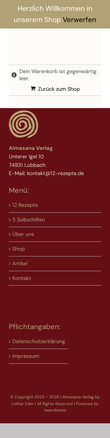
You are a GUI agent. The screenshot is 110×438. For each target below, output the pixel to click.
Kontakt (21, 278)
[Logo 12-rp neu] (23, 111)
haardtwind (55, 410)
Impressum (25, 356)
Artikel (20, 263)
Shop (18, 248)
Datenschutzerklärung (38, 341)
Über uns (23, 234)
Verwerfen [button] (79, 19)
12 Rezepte (25, 205)
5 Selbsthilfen (28, 219)
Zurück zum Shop (59, 89)
